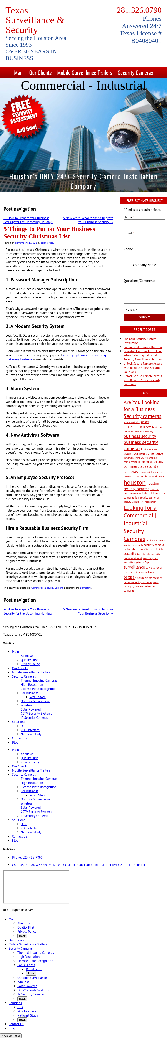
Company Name (144, 265)
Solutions (18, 722)
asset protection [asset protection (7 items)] (136, 424)
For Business (29, 693)
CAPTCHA (130, 310)
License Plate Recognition (38, 689)
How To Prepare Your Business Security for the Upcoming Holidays (28, 220)
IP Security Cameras (34, 718)
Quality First (29, 660)
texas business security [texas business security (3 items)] (148, 577)
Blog (15, 742)
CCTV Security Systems (36, 713)
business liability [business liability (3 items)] (143, 431)
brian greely (47, 242)
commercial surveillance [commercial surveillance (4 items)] (149, 476)
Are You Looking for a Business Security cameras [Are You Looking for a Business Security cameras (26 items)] (142, 409)
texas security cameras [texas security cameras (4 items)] (138, 582)
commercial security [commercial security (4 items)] (150, 462)
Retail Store (37, 697)
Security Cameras (135, 72)
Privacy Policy (30, 664)
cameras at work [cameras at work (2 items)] (132, 457)
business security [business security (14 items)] (140, 436)
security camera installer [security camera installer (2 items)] (152, 549)
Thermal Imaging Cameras (39, 680)
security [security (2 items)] (139, 545)
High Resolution (32, 685)
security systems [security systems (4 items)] (134, 562)
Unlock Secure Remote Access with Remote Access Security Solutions (143, 368)
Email (129, 233)
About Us (27, 656)
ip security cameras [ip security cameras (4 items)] (147, 497)
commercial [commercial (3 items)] (130, 461)
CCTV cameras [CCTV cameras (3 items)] (149, 457)
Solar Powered (31, 709)
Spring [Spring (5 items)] (149, 562)
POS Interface (30, 730)
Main (19, 72)
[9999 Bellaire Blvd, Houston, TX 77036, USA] (36, 887)
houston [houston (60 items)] (134, 482)
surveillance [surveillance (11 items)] (134, 567)
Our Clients (40, 72)
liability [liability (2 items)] (127, 501)
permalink (85, 587)
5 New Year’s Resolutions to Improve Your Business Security (88, 220)
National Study (31, 734)
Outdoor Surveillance (35, 701)
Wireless (26, 705)
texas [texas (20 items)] (129, 577)
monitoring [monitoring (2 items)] (151, 540)
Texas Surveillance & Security (34, 20)
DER (24, 726)
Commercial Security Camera (47, 587)
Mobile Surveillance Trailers (84, 72)
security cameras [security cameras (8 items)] (137, 553)
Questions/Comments (139, 280)
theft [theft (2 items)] (142, 586)
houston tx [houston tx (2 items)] (135, 493)
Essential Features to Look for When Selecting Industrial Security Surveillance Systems (143, 355)
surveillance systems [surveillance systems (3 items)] (142, 572)
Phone (128, 249)
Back (22, 935)
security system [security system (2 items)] (150, 558)
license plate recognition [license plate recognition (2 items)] (144, 501)
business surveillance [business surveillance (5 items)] (148, 453)
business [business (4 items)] (145, 427)
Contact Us (19, 738)
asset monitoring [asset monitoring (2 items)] (132, 422)
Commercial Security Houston (143, 347)
